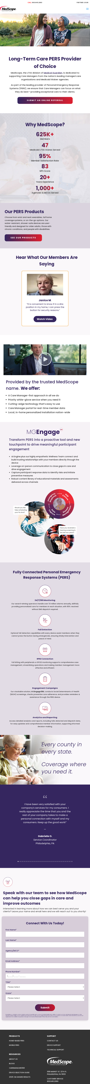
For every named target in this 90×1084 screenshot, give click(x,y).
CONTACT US (52, 1041)
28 (71, 861)
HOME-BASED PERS (16, 1041)
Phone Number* (13, 971)
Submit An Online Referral (45, 100)
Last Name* (11, 940)
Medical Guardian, (53, 72)
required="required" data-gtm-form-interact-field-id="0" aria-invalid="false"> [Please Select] (45, 998)
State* (9, 993)
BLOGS (12, 1063)
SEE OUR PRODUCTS (23, 237)
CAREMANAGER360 (17, 1068)
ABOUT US (13, 1059)
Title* (8, 982)
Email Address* (13, 961)
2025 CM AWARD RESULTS (19, 1077)
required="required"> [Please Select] (45, 987)
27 (69, 861)
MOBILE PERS (14, 1045)
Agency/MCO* (12, 950)
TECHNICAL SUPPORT (55, 1050)
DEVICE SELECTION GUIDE (19, 1072)
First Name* (11, 929)
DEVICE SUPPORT (54, 1045)
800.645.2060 (37, 3)
